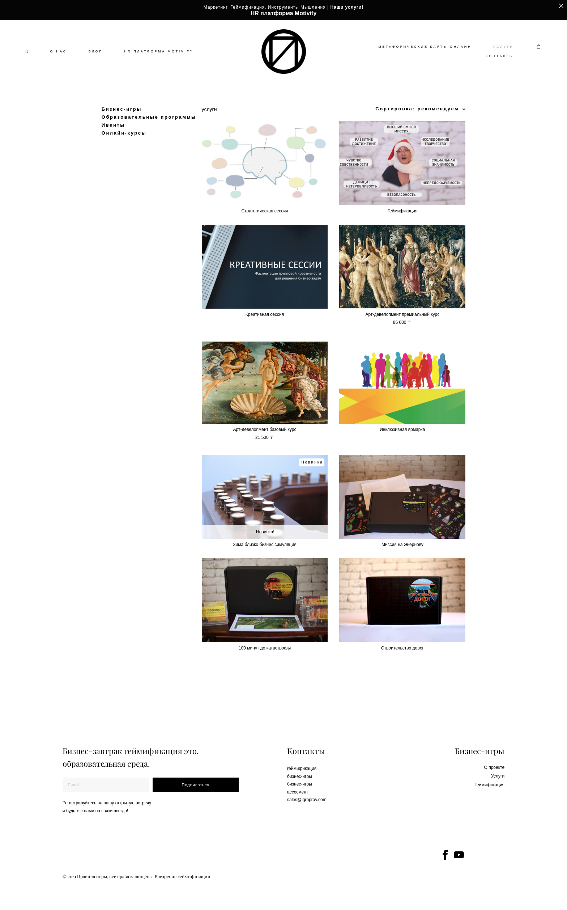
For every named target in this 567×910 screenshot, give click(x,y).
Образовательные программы (149, 134)
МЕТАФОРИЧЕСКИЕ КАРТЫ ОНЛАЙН (425, 55)
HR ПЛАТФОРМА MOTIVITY (158, 60)
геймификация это (160, 750)
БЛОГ (95, 60)
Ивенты (113, 142)
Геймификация (489, 783)
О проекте (494, 766)
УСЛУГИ (503, 55)
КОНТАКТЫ (499, 65)
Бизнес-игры (122, 126)
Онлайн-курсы (124, 150)
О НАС (58, 60)
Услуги (497, 774)
